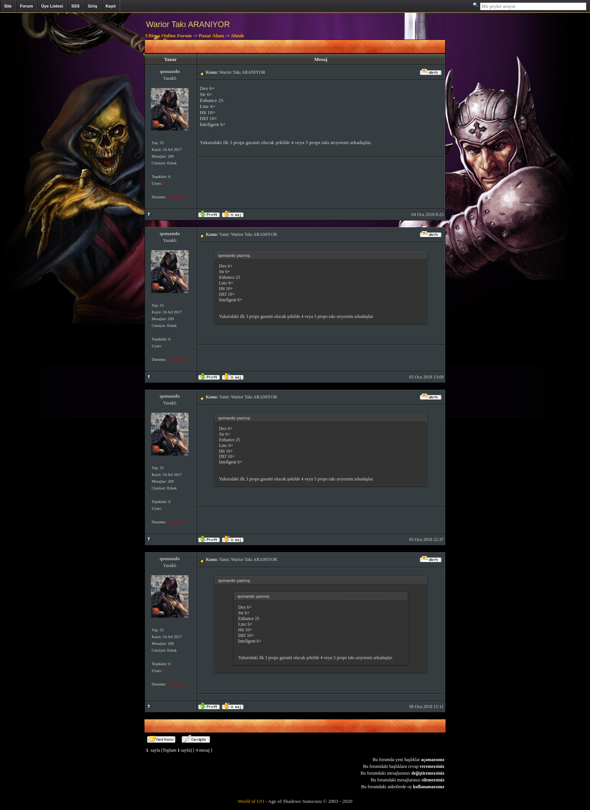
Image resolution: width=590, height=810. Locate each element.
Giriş (92, 6)
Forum (26, 6)
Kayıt (111, 6)
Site (8, 6)
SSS (75, 6)
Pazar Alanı (211, 35)
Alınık (237, 35)
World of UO (251, 801)
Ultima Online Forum (168, 35)
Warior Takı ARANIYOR (188, 24)
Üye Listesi (52, 6)
